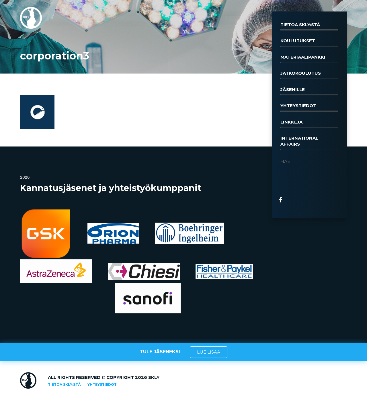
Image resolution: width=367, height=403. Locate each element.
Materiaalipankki (309, 58)
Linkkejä (309, 123)
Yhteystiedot (309, 107)
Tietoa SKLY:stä (309, 26)
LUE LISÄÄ (208, 352)
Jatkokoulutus (309, 74)
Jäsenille (309, 91)
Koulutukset (309, 42)
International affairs (309, 142)
